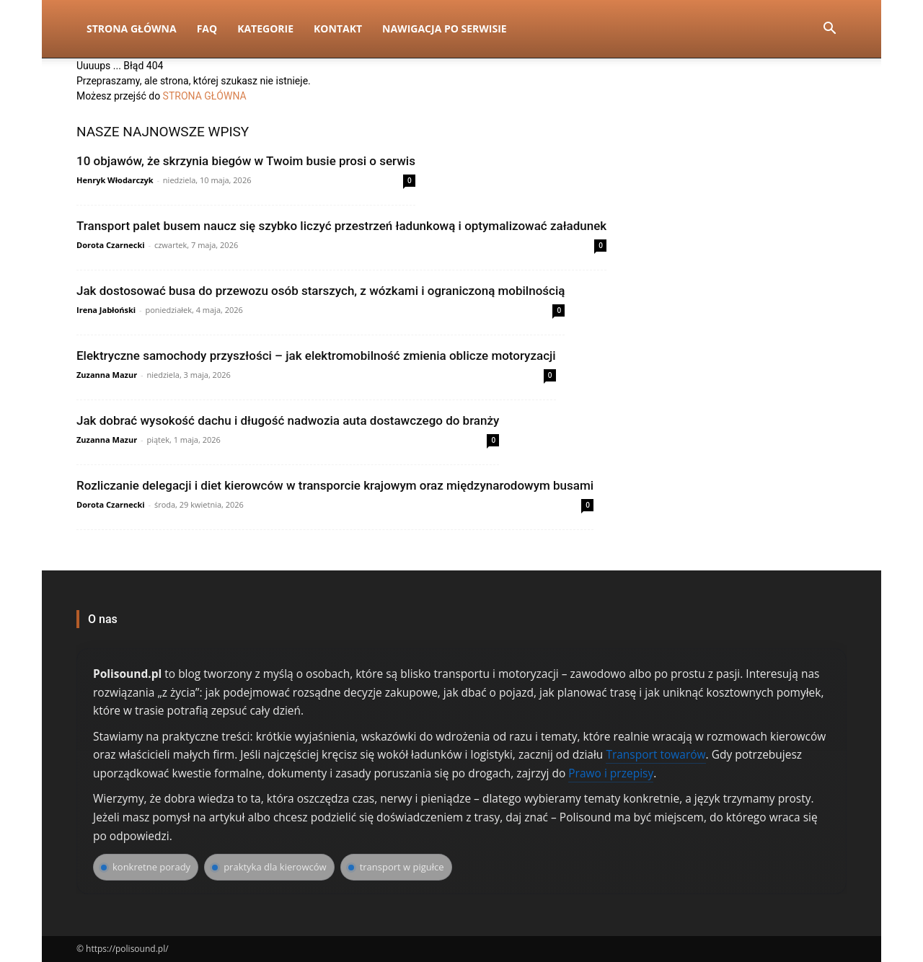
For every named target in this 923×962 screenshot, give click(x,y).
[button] (829, 30)
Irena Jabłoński (106, 309)
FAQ (207, 28)
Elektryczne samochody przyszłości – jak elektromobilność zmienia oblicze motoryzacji (316, 355)
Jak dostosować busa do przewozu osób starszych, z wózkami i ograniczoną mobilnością (320, 290)
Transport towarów (655, 754)
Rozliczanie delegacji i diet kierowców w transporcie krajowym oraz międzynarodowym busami (334, 485)
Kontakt (338, 28)
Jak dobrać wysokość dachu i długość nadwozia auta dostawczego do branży (287, 420)
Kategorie (265, 28)
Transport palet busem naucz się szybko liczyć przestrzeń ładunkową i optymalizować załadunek (341, 226)
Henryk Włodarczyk (115, 180)
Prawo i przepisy (610, 773)
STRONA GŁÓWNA (205, 96)
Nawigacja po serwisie (444, 28)
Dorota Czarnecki (110, 244)
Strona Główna (132, 28)
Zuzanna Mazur (106, 374)
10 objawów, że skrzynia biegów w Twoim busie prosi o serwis (245, 161)
